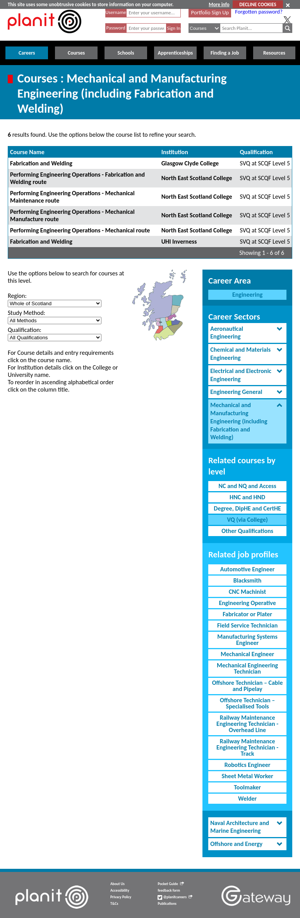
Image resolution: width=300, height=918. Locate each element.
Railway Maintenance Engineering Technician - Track (247, 747)
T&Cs (114, 903)
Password (115, 28)
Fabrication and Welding (41, 163)
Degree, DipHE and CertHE (247, 508)
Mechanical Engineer (247, 654)
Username (115, 12)
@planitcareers (175, 897)
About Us (117, 884)
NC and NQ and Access (247, 486)
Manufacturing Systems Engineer (247, 639)
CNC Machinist (247, 591)
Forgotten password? (258, 11)
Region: (17, 295)
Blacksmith (247, 580)
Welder (247, 798)
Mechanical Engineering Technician (247, 668)
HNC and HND (247, 497)
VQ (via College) (247, 519)
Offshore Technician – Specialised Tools (247, 703)
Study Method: (26, 312)
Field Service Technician (247, 625)
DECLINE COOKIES (257, 4)
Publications (167, 903)
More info (219, 4)
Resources (274, 53)
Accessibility (119, 890)
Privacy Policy (120, 897)
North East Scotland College (196, 178)
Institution (174, 152)
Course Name (27, 152)
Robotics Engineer (248, 764)
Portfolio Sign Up (210, 12)
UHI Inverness (179, 241)
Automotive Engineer (247, 569)
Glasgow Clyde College (190, 163)
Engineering (247, 294)
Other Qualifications (247, 531)
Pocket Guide (170, 884)
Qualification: (24, 330)
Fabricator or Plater (247, 614)
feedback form (169, 890)
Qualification (256, 152)
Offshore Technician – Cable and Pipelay (247, 686)
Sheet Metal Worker (247, 776)
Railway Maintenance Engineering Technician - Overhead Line (247, 724)
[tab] (247, 333)
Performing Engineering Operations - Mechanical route (80, 230)
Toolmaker (247, 787)
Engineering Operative (247, 603)
